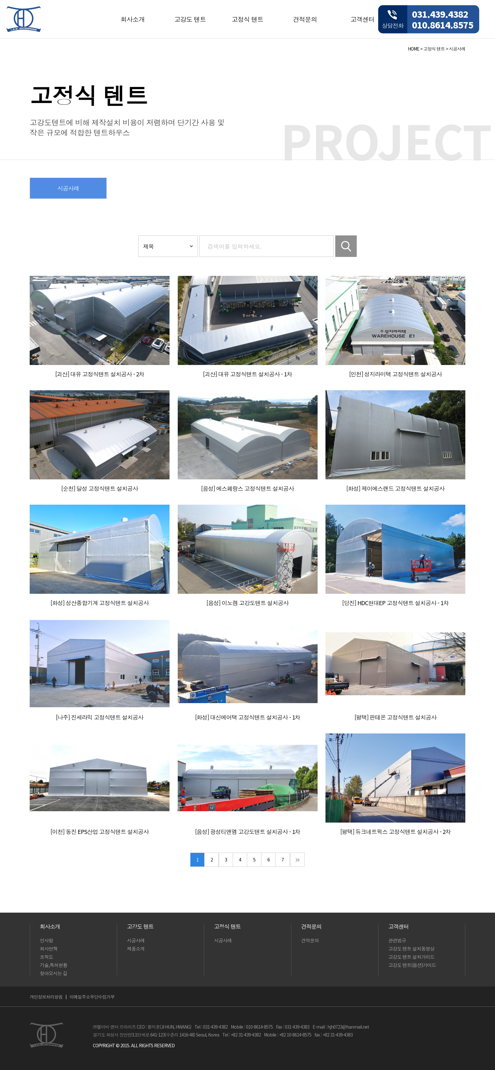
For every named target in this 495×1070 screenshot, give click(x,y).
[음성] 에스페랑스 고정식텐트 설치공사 (247, 488)
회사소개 (133, 19)
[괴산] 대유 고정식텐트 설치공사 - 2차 (99, 374)
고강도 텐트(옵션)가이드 (412, 965)
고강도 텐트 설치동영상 (411, 948)
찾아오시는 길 (53, 973)
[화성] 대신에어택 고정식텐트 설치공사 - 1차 (247, 717)
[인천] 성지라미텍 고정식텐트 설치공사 (395, 374)
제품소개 (136, 948)
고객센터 (362, 19)
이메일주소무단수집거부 (92, 997)
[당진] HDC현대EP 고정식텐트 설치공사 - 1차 (395, 603)
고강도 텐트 (190, 19)
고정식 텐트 (247, 19)
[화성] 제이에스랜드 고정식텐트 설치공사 (395, 488)
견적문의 (305, 19)
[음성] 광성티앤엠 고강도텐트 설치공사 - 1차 (247, 831)
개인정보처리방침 (46, 997)
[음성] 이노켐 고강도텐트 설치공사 (247, 603)
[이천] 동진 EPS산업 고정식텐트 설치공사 (100, 831)
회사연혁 (48, 948)
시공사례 (457, 49)
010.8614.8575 (442, 24)
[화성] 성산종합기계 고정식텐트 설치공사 (100, 603)
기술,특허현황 (53, 965)
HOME (413, 49)
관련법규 (397, 940)
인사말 (46, 940)
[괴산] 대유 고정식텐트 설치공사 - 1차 (247, 374)
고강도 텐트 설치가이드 (411, 956)
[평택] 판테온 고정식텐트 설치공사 (396, 717)
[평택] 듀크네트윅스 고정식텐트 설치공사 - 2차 (395, 831)
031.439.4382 (440, 14)
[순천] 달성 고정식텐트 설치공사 (99, 488)
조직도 (46, 956)
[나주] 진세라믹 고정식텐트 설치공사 (99, 717)
